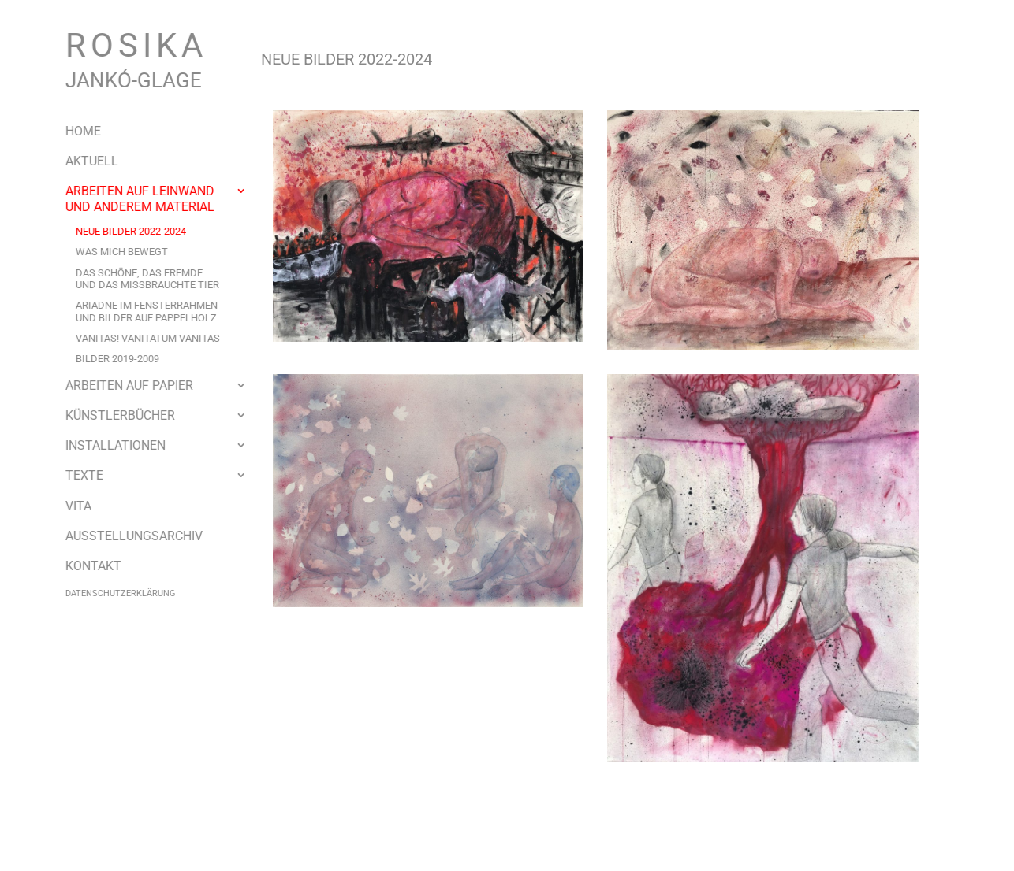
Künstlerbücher (108, 415)
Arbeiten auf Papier (117, 385)
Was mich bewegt (110, 252)
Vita (67, 506)
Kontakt (82, 565)
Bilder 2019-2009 (105, 359)
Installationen (104, 445)
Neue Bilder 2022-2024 (119, 231)
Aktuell (80, 161)
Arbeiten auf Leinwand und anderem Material (128, 198)
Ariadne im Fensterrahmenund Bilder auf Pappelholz (135, 311)
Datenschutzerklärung (109, 593)
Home (71, 131)
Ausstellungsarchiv (122, 535)
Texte (72, 475)
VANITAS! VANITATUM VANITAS (136, 338)
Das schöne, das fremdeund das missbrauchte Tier (135, 279)
